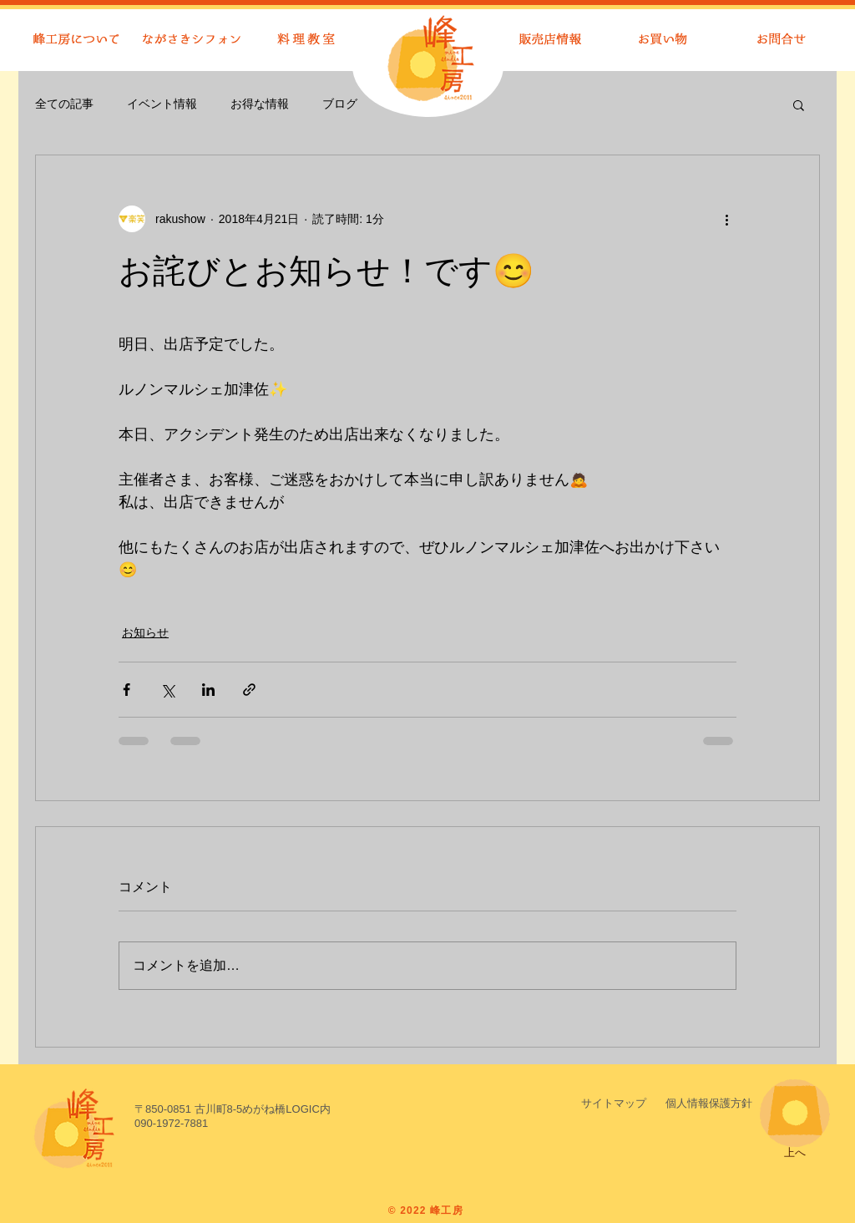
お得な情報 (259, 103)
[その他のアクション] (726, 219)
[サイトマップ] (613, 1103)
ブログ (339, 103)
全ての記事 (64, 103)
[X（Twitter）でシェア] (167, 690)
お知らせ (145, 632)
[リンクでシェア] (249, 690)
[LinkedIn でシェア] (208, 690)
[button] (799, 104)
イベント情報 (162, 103)
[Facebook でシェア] (126, 690)
